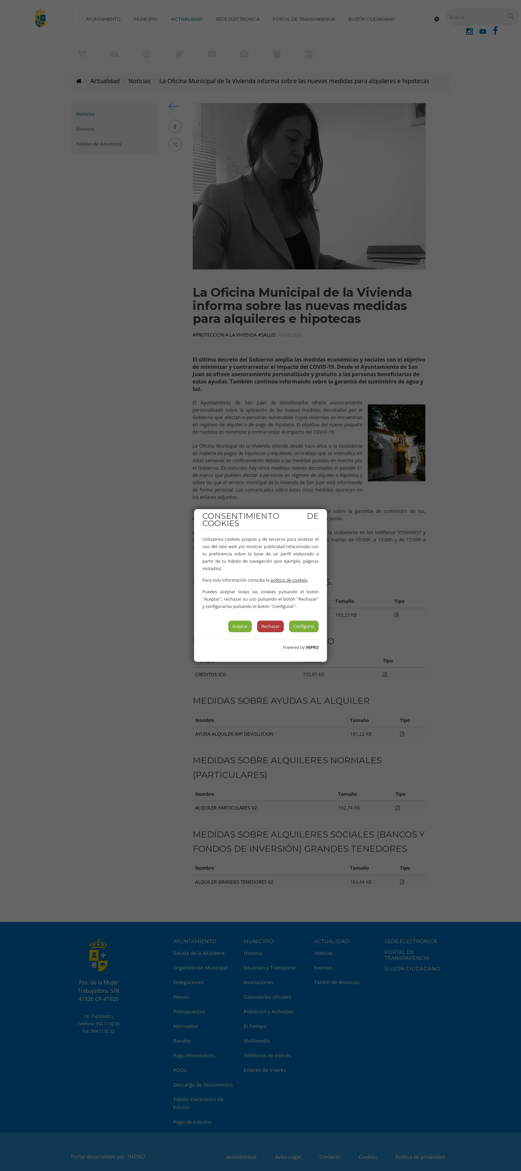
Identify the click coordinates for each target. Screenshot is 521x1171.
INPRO (312, 647)
